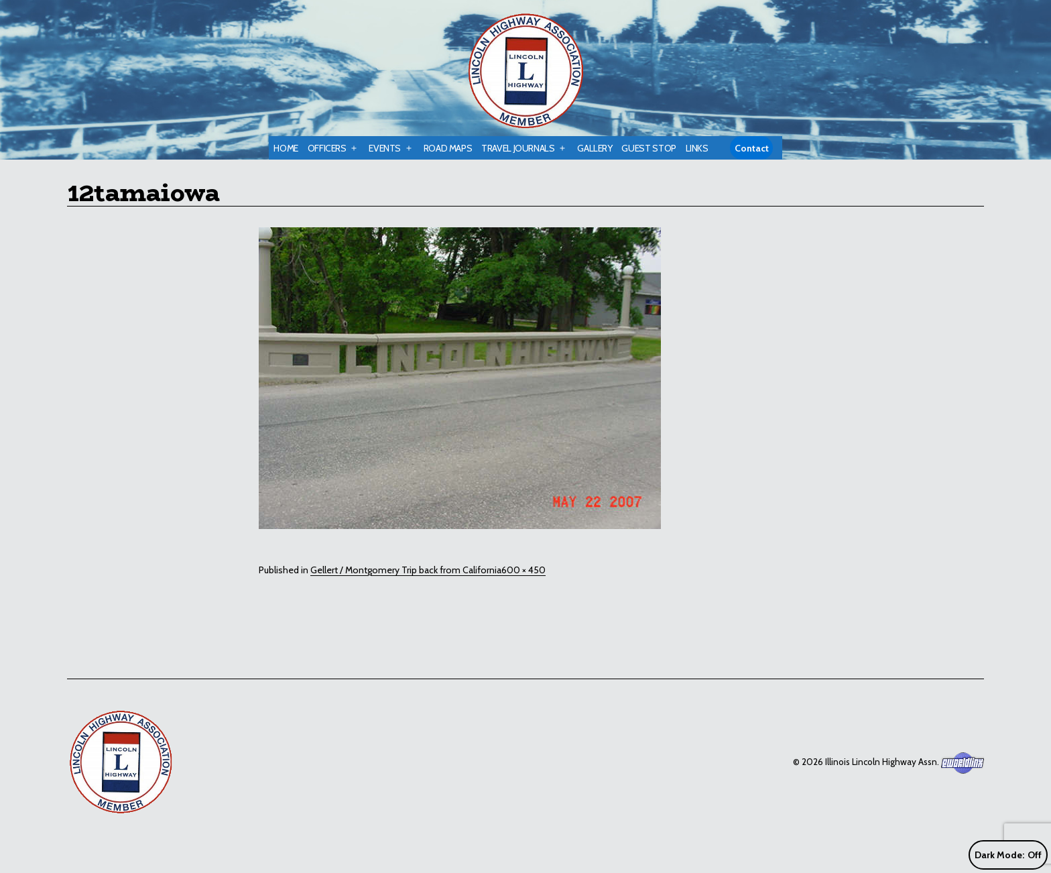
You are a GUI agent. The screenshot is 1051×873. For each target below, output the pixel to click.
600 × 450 (523, 570)
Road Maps (448, 148)
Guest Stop (648, 148)
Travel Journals (518, 148)
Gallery (594, 148)
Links (697, 148)
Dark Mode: (1008, 855)
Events (385, 148)
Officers (327, 148)
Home (285, 148)
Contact (752, 148)
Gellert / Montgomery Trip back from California (405, 570)
